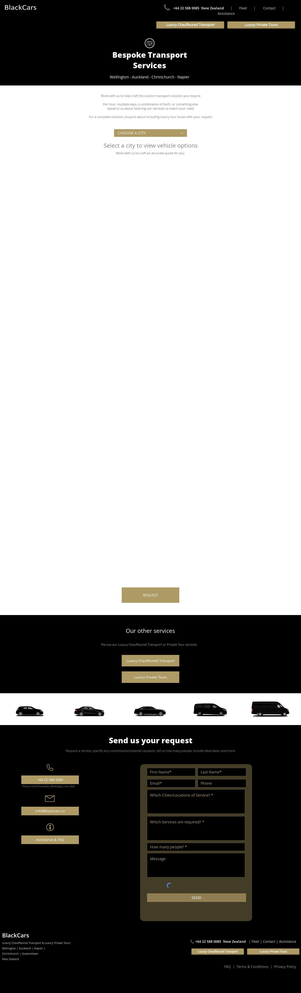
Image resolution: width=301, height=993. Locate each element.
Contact (269, 8)
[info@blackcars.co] (50, 811)
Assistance (226, 13)
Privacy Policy (284, 966)
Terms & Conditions (253, 966)
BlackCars (15, 935)
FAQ (228, 966)
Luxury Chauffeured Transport (140, 644)
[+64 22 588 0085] (50, 779)
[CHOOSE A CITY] (150, 133)
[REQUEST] (150, 595)
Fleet (243, 8)
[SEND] (196, 897)
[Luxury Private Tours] (150, 677)
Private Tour (176, 644)
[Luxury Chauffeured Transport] (150, 660)
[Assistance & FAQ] (50, 839)
